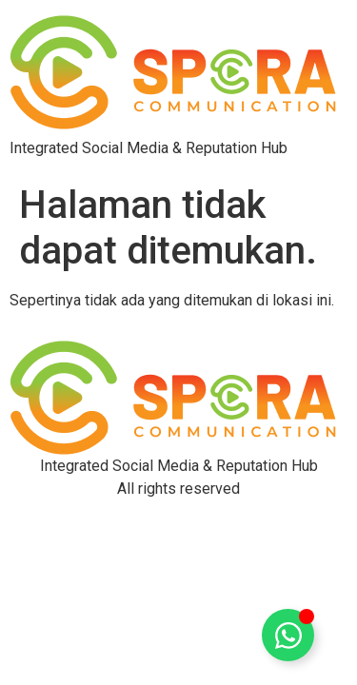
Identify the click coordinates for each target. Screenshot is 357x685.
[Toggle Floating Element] (288, 635)
